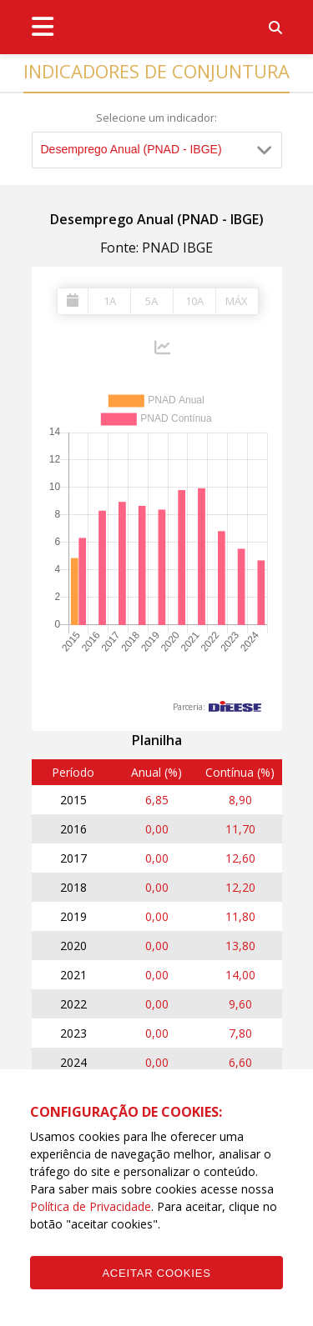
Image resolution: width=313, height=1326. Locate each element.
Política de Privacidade (90, 1206)
